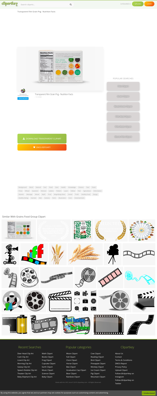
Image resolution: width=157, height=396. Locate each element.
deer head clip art (25, 353)
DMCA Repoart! (42, 147)
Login (149, 4)
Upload (138, 4)
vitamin (21, 194)
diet (40, 198)
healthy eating (23, 198)
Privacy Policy (121, 367)
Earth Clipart (47, 367)
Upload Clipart (121, 370)
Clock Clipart (71, 360)
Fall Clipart (70, 357)
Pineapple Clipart (98, 363)
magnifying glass (59, 194)
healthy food (85, 194)
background (23, 187)
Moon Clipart (72, 353)
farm (54, 198)
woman (43, 191)
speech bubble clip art (27, 370)
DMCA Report (121, 363)
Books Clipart (47, 357)
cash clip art (22, 357)
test (79, 191)
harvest (33, 198)
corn (70, 198)
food (50, 187)
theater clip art (24, 373)
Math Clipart (47, 353)
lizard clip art (23, 360)
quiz (56, 187)
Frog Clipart (47, 360)
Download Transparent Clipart (42, 138)
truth (77, 194)
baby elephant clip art (27, 376)
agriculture (87, 191)
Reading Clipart (97, 357)
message (29, 194)
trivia (20, 191)
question (35, 191)
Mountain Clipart (98, 376)
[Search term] (46, 4)
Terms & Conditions (123, 360)
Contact (118, 357)
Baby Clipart (47, 376)
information (97, 191)
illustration (62, 198)
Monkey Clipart (97, 367)
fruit (49, 194)
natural (38, 187)
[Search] (70, 4)
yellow (73, 191)
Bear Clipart (71, 373)
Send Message (23, 98)
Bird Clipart (95, 360)
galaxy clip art (23, 367)
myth (43, 194)
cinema (81, 187)
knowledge (72, 187)
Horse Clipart (72, 363)
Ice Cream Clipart (98, 370)
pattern (58, 191)
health (63, 187)
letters (51, 191)
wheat (27, 191)
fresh (94, 187)
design (95, 194)
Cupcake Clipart (48, 363)
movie (37, 194)
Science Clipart (48, 373)
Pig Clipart (95, 373)
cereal (70, 194)
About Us (119, 353)
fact (45, 187)
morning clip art (24, 363)
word (31, 187)
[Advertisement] (60, 30)
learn (66, 191)
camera (47, 198)
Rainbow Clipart (73, 376)
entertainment (79, 198)
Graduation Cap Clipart (76, 370)
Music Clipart (47, 370)
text (87, 187)
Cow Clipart (96, 353)
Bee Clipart (71, 367)
